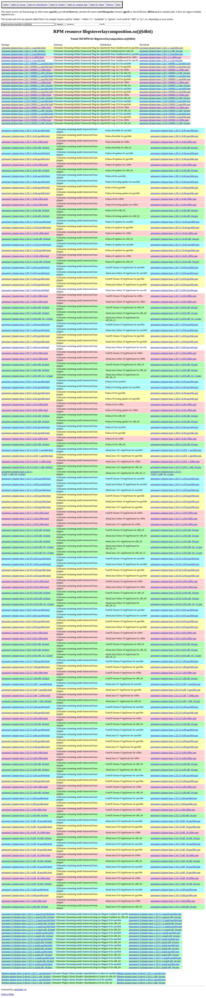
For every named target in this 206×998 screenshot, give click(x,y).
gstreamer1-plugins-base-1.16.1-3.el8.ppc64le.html (25, 895)
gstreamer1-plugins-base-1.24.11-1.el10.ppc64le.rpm (174, 496)
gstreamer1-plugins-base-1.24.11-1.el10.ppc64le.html (26, 496)
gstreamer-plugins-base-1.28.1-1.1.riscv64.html (23, 60)
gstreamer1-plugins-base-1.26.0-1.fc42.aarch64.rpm (174, 427)
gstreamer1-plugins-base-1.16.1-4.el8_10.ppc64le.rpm (175, 872)
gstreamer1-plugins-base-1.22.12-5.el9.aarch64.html (25, 707)
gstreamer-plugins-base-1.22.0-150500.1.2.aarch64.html (27, 114)
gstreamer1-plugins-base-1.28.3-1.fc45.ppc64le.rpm (174, 136)
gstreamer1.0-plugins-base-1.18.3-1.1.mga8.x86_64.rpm (155, 961)
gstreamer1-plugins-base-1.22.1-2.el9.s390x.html (24, 810)
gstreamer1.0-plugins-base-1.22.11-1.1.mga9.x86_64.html (28, 930)
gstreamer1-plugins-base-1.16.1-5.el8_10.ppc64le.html (27, 849)
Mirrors (110, 4)
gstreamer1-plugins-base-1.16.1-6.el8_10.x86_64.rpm (175, 838)
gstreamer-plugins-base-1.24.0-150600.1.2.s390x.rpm (164, 107)
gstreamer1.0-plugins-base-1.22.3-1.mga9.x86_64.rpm (154, 948)
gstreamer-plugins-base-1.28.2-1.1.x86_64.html (23, 51)
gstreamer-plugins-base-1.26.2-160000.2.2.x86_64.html (27, 98)
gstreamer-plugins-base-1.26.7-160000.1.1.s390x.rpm (164, 82)
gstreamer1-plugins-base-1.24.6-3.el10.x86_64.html (25, 644)
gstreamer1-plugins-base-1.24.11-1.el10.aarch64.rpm (174, 478)
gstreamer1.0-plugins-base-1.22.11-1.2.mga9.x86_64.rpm (155, 923)
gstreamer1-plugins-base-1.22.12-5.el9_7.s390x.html (26, 695)
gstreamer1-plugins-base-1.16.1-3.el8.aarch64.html (25, 889)
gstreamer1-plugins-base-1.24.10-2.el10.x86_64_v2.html (28, 604)
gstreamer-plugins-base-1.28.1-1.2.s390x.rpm (160, 57)
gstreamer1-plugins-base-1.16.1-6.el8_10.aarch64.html (27, 821)
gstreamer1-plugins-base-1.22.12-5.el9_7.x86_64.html (27, 701)
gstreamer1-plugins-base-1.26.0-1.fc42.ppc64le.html (26, 433)
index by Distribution (37, 4)
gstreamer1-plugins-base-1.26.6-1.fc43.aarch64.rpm (174, 381)
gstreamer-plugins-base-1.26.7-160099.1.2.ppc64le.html (27, 66)
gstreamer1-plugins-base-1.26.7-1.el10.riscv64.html (25, 347)
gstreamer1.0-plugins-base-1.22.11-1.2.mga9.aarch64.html (28, 920)
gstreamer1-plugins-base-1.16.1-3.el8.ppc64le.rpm (173, 895)
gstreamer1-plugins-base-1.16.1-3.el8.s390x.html (24, 901)
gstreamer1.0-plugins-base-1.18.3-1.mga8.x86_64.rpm (154, 967)
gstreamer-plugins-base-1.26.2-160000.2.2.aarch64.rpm (164, 88)
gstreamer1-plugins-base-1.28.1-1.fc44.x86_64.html (25, 210)
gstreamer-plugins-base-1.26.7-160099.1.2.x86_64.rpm (164, 73)
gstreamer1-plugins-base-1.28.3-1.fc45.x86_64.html (25, 147)
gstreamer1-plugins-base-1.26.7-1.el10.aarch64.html (25, 324)
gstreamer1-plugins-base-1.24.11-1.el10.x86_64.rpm (174, 530)
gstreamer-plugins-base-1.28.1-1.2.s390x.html (23, 57)
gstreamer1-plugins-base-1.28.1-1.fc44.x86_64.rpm (174, 210)
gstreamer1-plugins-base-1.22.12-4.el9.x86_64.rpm (174, 764)
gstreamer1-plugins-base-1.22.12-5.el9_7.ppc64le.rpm (175, 690)
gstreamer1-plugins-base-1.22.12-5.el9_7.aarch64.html (27, 684)
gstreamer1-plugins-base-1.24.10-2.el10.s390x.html (25, 581)
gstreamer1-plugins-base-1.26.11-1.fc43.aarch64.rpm (174, 222)
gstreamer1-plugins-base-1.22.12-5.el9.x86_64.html (25, 724)
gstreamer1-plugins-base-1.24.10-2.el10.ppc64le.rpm (174, 570)
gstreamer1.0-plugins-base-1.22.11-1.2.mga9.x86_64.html (28, 923)
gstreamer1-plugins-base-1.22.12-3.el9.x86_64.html (25, 792)
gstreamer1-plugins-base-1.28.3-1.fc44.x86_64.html (25, 170)
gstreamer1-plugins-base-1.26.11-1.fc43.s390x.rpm (173, 233)
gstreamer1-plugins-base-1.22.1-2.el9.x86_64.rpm (173, 815)
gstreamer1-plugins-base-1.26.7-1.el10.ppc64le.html (25, 336)
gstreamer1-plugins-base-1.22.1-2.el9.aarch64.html (25, 798)
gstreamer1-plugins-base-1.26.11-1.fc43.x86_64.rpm (174, 239)
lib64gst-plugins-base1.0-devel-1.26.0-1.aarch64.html (26, 979)
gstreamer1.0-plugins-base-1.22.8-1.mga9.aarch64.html (27, 939)
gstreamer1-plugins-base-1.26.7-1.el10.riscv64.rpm (173, 347)
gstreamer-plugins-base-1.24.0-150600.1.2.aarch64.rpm (164, 101)
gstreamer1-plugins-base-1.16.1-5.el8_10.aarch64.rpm (175, 844)
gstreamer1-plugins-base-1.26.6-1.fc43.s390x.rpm (173, 404)
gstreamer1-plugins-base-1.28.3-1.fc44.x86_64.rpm (174, 170)
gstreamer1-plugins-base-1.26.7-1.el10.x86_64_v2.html (27, 376)
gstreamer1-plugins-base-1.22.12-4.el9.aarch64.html (25, 730)
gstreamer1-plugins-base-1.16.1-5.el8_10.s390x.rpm (174, 855)
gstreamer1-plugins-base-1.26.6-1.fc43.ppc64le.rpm (174, 393)
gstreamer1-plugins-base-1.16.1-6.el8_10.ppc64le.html (27, 827)
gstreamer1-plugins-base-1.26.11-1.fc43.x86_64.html (26, 239)
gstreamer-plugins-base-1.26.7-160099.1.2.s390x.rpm (164, 70)
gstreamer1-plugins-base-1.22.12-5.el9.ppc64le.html (25, 712)
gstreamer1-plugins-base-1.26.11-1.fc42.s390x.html (25, 256)
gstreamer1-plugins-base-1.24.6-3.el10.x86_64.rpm (174, 644)
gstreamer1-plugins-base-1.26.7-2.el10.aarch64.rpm (174, 267)
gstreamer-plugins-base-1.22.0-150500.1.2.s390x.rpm (164, 120)
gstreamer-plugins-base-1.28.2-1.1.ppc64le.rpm (161, 48)
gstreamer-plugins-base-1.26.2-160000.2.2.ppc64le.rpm (164, 92)
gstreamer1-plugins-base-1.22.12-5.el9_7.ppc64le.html (27, 690)
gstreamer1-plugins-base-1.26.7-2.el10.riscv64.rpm (173, 290)
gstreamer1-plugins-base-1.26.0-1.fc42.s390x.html (25, 438)
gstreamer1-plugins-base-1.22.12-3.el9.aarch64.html (25, 775)
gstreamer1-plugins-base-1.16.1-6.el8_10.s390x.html (26, 832)
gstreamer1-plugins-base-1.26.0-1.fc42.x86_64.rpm (174, 444)
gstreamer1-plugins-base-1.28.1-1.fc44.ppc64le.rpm (174, 187)
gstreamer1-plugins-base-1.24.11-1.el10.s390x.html (25, 513)
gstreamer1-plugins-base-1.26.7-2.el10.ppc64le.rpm (174, 279)
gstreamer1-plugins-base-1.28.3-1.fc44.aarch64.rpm (174, 153)
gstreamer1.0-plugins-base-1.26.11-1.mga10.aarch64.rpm (155, 914)
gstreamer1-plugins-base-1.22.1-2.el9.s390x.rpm (172, 810)
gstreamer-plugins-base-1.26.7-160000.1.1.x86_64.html (27, 85)
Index (6, 4)
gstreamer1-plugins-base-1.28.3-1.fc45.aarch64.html (26, 130)
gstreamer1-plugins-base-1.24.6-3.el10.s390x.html (25, 633)
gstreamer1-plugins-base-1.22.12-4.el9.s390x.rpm (173, 752)
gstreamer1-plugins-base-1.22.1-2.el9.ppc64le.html (25, 804)
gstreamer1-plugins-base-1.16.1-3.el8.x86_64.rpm (173, 907)
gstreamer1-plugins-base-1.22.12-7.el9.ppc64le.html (25, 667)
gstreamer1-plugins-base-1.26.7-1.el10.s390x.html (25, 353)
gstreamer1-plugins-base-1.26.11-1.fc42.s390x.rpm (173, 256)
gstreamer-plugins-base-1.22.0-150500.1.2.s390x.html (26, 120)
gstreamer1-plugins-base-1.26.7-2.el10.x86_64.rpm (174, 307)
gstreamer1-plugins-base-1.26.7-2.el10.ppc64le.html (25, 279)
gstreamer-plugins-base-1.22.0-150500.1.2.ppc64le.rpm (164, 117)
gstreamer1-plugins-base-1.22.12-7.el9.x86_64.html (25, 678)
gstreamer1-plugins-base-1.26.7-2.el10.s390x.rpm (173, 296)
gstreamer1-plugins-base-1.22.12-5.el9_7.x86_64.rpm (175, 701)
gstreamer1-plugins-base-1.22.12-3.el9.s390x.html (25, 787)
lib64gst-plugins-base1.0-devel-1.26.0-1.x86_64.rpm (141, 983)
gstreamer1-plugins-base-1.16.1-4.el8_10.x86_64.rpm (175, 884)
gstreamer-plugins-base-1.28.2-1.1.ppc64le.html (24, 48)
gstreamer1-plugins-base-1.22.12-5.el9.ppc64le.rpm (174, 712)
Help (118, 4)
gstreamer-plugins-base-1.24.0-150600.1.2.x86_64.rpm (164, 110)
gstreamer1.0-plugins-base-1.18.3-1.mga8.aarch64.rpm (154, 964)
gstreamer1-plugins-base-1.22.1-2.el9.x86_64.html (25, 815)
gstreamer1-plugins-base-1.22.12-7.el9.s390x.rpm (173, 673)
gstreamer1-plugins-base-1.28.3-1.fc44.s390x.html (25, 165)
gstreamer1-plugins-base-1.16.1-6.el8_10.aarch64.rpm (175, 821)
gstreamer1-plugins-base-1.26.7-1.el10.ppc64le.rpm (174, 336)
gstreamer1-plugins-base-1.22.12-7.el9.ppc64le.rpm (174, 667)
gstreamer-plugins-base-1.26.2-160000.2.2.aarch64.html (27, 88)
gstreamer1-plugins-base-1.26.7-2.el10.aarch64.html (25, 267)
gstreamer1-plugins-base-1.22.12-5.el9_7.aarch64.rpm (175, 684)
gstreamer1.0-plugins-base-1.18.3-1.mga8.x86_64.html (27, 967)
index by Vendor (57, 4)
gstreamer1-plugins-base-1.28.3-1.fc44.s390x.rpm (173, 165)
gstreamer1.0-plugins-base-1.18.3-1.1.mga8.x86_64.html (28, 961)
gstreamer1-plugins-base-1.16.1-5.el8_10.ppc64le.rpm (175, 849)
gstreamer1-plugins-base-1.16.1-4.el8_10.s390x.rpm (174, 878)
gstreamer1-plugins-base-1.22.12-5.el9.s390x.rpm (173, 718)
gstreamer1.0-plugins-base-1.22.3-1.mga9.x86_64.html (27, 948)
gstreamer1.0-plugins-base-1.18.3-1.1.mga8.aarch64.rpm (155, 958)
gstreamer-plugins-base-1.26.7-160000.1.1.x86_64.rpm (164, 85)
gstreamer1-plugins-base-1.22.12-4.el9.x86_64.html (25, 764)
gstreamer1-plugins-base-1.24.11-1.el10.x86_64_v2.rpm (176, 547)
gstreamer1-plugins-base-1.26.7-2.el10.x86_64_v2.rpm (175, 319)
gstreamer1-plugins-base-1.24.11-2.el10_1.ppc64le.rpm (175, 456)
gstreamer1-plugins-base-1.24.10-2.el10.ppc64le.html (26, 570)
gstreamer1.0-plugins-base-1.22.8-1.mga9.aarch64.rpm (154, 939)
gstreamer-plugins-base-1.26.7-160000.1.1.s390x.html (26, 82)
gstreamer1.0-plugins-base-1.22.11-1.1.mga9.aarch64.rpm (155, 926)
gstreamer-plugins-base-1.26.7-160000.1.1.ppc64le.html (27, 79)
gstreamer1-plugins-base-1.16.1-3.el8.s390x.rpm (172, 901)
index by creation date (77, 4)
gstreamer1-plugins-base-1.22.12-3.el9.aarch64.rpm (174, 775)
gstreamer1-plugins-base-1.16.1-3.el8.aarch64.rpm (173, 889)
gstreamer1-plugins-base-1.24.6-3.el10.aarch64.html (25, 610)
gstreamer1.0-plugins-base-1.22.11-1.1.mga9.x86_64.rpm (155, 930)
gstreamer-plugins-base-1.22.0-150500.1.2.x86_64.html (27, 123)
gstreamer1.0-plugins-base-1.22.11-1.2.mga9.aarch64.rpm (155, 920)
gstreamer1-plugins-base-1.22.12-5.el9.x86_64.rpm (174, 724)
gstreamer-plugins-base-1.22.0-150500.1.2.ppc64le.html (27, 117)
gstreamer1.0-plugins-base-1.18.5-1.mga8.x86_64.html (27, 955)
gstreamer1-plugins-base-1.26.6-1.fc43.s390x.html (25, 404)
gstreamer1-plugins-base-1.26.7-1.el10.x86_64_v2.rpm (175, 376)
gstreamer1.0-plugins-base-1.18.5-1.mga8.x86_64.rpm (154, 955)
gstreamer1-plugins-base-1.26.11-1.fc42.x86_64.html (26, 262)
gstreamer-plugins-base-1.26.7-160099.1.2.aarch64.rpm (164, 63)
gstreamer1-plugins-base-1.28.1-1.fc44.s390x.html (25, 199)
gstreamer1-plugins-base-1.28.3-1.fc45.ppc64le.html (26, 136)
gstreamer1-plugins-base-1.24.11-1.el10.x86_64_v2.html (28, 547)
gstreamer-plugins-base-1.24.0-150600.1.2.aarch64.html (27, 101)
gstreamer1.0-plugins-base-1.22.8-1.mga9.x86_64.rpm (154, 942)
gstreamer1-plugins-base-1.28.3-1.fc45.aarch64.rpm (174, 130)
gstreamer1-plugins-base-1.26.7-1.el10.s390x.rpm (173, 353)
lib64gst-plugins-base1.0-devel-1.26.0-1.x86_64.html (26, 983)
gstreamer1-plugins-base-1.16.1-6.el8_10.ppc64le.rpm (175, 827)
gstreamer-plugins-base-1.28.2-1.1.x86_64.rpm (161, 51)
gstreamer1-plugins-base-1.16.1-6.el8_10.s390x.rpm (174, 832)
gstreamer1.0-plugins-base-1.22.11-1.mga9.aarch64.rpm (154, 933)
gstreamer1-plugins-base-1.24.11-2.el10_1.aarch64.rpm (175, 450)
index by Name (97, 4)
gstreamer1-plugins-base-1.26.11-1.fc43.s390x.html (25, 233)
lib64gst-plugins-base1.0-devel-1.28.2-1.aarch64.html (26, 973)
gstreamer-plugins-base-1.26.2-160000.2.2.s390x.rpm (164, 95)
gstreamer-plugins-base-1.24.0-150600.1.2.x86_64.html (27, 110)
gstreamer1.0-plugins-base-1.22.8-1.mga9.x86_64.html (27, 942)
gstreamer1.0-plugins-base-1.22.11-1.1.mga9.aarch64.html (28, 926)
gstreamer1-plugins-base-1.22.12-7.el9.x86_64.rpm (174, 678)
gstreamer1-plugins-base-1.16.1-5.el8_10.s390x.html (26, 855)
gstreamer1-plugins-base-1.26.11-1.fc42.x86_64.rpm (174, 262)
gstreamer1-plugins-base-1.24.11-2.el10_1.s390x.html (26, 461)
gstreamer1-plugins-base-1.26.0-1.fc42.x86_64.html (25, 444)
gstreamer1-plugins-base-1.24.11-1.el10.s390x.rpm (173, 513)
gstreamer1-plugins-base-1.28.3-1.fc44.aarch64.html (26, 153)
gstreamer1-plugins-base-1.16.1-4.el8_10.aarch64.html (27, 867)
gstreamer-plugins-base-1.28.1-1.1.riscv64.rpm (161, 60)
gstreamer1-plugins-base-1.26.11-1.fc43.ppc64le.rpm (174, 227)
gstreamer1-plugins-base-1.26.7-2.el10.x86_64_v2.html (27, 319)
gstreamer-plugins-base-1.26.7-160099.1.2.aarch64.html (27, 63)
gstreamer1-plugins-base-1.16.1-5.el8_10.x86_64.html (27, 861)
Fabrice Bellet (7, 994)
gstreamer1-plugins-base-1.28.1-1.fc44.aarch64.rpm (174, 176)
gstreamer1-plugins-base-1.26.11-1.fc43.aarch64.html (26, 222)
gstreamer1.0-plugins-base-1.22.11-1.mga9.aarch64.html (28, 933)
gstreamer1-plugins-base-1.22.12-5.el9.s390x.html (25, 718)
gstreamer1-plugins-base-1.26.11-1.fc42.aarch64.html (26, 244)
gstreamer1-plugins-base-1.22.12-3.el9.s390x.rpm (173, 787)
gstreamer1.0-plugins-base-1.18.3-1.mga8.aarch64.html (27, 964)
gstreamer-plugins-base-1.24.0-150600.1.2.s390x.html (26, 107)
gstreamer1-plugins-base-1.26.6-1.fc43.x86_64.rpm (174, 416)
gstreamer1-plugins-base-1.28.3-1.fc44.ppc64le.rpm (174, 159)
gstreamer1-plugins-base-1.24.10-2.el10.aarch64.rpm (174, 558)
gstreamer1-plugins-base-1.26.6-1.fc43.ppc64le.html (26, 393)
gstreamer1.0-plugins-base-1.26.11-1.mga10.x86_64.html (28, 917)
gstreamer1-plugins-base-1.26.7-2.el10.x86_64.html (25, 307)
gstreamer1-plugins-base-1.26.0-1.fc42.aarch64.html (26, 427)
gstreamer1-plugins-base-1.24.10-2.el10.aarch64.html (26, 558)
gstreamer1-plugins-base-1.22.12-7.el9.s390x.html (25, 673)
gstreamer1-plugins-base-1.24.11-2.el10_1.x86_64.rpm (175, 467)
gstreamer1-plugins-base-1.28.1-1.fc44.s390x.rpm (173, 199)
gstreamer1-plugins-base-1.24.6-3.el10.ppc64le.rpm (174, 621)
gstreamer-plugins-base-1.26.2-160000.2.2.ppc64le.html (27, 92)
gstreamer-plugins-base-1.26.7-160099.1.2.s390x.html (26, 70)
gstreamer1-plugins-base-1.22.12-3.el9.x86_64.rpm (174, 792)
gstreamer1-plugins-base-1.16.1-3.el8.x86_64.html (25, 907)
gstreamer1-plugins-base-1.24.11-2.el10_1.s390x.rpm (175, 461)
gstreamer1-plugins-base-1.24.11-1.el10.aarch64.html (26, 478)
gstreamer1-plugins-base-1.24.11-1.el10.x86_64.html (26, 530)
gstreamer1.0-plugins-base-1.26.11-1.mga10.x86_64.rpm (155, 917)
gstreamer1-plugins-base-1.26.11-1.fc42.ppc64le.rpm (174, 250)
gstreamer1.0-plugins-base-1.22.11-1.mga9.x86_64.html (27, 936)
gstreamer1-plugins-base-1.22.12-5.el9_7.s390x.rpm (174, 695)
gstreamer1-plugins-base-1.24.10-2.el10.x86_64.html (26, 593)
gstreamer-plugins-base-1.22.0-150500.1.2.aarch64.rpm (164, 114)
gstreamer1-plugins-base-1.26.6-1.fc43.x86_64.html (25, 416)
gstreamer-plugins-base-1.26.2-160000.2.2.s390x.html (26, 95)
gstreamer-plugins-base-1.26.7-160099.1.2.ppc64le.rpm (164, 66)
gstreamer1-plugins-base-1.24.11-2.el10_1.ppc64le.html (27, 456)
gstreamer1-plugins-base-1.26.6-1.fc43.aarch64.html (26, 381)
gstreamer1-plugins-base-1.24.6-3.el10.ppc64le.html (25, 621)
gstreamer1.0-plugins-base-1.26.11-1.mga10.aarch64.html (28, 914)
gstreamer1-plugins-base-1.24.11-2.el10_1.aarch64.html (27, 450)
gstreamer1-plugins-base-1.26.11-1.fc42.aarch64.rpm (174, 244)
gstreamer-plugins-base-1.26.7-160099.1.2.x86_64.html (27, 73)
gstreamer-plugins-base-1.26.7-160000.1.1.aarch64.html (27, 76)
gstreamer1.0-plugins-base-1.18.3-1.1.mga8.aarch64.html (28, 958)
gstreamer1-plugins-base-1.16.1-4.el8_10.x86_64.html (27, 884)
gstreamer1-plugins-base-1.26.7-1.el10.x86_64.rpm (174, 364)
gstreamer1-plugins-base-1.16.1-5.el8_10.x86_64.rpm (175, 861)
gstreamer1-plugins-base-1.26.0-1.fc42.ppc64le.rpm (174, 433)
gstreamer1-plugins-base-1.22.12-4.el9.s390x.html (25, 752)
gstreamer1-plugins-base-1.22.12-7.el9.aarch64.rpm (174, 661)
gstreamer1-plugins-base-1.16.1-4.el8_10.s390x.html (26, 878)
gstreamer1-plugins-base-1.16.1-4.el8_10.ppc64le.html (27, 872)
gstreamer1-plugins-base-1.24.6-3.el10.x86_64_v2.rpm (175, 655)
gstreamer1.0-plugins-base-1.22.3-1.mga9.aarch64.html (27, 945)
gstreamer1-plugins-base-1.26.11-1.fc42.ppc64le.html (26, 250)
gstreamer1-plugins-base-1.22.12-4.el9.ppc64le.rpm (174, 741)
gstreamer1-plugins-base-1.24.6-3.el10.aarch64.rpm (174, 610)
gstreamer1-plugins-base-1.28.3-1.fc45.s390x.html (25, 142)
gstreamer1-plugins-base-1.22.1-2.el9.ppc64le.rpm (173, 804)
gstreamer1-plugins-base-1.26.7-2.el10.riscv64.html (25, 290)
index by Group (18, 4)
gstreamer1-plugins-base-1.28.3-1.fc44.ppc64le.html (26, 159)
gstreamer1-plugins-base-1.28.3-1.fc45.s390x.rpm (173, 142)
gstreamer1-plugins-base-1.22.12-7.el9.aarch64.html (25, 661)
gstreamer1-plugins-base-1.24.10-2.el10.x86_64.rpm (174, 593)
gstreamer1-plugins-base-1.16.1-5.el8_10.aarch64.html (27, 844)
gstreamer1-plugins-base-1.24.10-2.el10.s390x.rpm (173, 581)
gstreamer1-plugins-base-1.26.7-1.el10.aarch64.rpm (174, 324)
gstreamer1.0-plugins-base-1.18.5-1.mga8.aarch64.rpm (154, 951)
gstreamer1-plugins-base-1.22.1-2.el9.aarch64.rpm (173, 798)
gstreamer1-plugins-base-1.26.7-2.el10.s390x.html (25, 296)
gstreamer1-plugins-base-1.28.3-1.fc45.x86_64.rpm (174, 147)
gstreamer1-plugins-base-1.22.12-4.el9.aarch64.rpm (174, 730)
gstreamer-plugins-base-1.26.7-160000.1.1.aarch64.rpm (164, 76)
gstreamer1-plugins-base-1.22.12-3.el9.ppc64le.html (25, 781)
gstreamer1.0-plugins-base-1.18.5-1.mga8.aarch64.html (27, 951)
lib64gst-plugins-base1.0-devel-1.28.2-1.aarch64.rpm (141, 973)
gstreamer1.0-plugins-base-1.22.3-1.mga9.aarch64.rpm (154, 945)
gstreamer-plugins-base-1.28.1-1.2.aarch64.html (24, 54)
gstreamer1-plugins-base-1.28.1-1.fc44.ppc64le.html (26, 187)
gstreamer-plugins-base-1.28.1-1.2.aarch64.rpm (161, 54)
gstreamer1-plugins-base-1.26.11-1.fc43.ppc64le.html (26, 227)
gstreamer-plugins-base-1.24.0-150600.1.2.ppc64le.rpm (164, 104)
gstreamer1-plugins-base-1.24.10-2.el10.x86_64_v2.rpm (176, 604)
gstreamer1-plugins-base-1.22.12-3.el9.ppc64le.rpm (174, 781)
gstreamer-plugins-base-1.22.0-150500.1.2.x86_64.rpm (164, 123)
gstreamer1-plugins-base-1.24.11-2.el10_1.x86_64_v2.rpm (165, 472)
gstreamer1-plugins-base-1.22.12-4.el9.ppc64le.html (25, 741)
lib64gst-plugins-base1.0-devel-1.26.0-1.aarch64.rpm (141, 979)
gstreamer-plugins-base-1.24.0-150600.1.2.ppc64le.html (27, 104)
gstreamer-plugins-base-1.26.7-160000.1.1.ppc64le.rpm (164, 79)
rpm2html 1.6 (20, 989)
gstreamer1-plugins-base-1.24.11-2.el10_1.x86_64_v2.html (17, 472)
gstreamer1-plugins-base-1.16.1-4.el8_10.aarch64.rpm (175, 867)
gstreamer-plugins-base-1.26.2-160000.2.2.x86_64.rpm (164, 98)
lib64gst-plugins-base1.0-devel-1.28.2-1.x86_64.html (26, 976)
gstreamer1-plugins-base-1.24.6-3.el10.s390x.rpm (173, 633)
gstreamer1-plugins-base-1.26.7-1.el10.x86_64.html (25, 364)
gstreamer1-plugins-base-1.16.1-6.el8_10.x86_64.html (27, 838)
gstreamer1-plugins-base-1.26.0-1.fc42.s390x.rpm (173, 438)
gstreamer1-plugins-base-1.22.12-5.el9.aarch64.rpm (174, 707)
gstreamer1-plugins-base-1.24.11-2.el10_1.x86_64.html (27, 467)
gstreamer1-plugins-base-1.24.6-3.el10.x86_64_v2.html (27, 655)
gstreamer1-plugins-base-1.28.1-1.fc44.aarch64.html (26, 176)
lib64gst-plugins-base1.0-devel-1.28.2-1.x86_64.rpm (141, 976)
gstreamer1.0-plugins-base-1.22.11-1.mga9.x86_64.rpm (154, 936)
